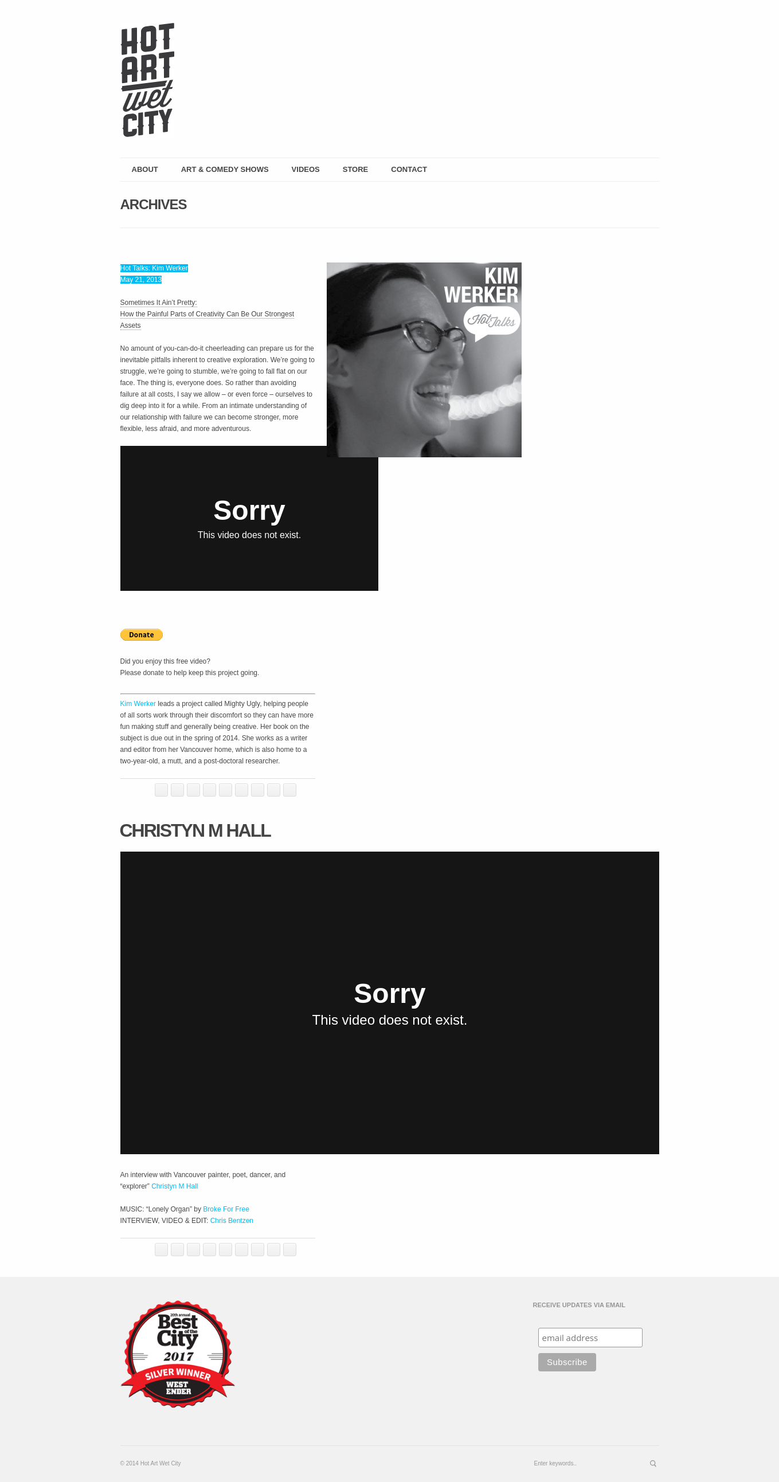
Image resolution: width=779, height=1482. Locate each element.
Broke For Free (226, 1209)
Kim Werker (138, 704)
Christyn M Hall (195, 830)
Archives (153, 204)
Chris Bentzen (231, 1221)
